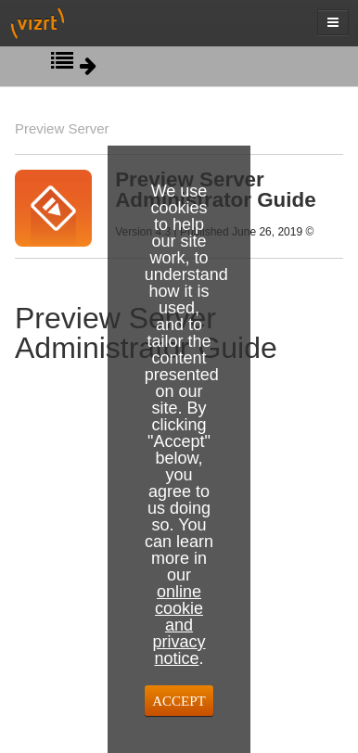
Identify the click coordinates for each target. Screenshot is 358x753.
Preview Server (62, 128)
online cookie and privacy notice (178, 625)
